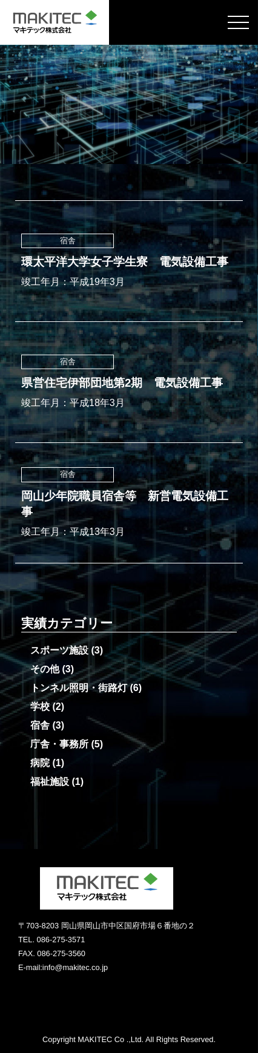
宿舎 (40, 725)
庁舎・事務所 (59, 744)
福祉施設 (49, 781)
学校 (40, 706)
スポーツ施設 (59, 650)
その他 (44, 669)
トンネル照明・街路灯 (78, 688)
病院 (40, 763)
